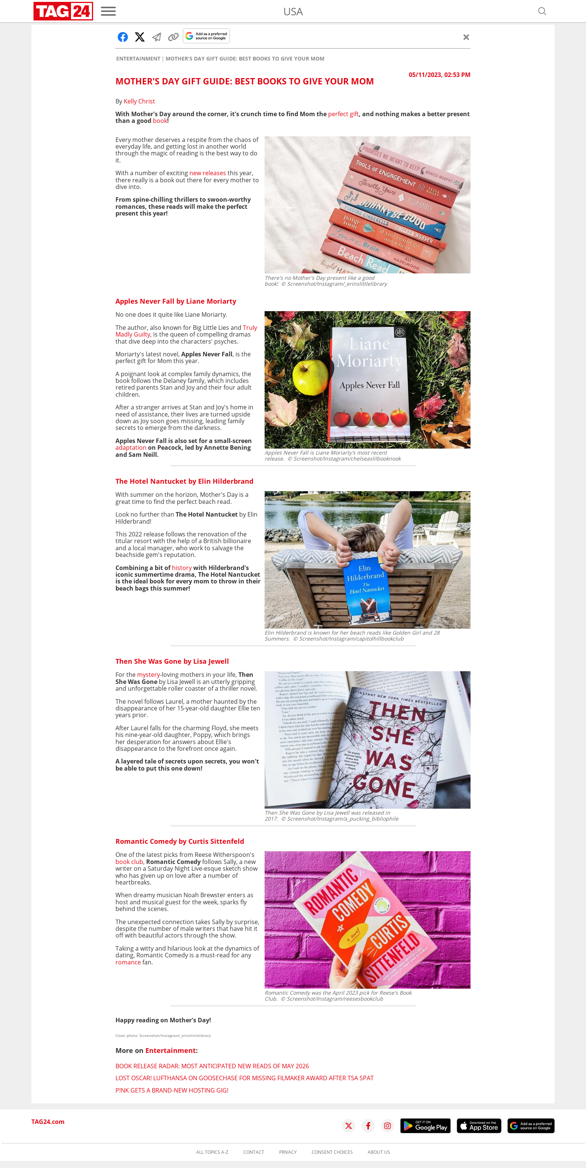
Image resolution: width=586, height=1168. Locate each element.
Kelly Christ (139, 101)
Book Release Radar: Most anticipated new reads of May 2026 (212, 1066)
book (160, 121)
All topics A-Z (212, 1152)
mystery (148, 674)
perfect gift (343, 114)
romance (128, 962)
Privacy (288, 1152)
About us (379, 1152)
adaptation (130, 447)
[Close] (466, 37)
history (182, 568)
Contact (253, 1152)
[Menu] (108, 11)
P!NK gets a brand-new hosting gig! (171, 1090)
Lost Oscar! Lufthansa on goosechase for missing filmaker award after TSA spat (244, 1078)
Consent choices (332, 1152)
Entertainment (138, 59)
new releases (207, 173)
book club (129, 862)
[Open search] (542, 11)
